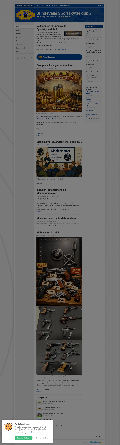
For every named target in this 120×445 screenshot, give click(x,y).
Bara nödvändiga (42, 438)
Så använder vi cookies (39, 433)
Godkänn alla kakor (23, 438)
